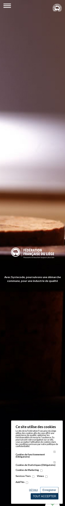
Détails (33, 490)
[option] (32, 253)
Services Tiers (23, 476)
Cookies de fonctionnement (30, 455)
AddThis (20, 482)
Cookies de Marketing (27, 470)
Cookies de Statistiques (35, 465)
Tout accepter (44, 496)
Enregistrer (49, 490)
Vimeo (40, 476)
